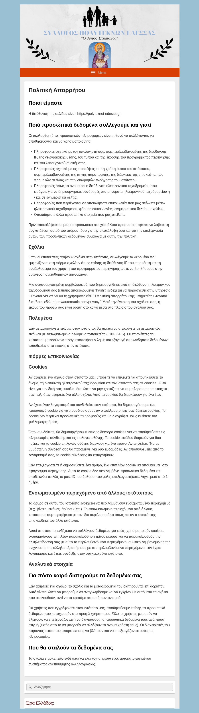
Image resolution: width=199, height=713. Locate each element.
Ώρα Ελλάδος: (40, 703)
